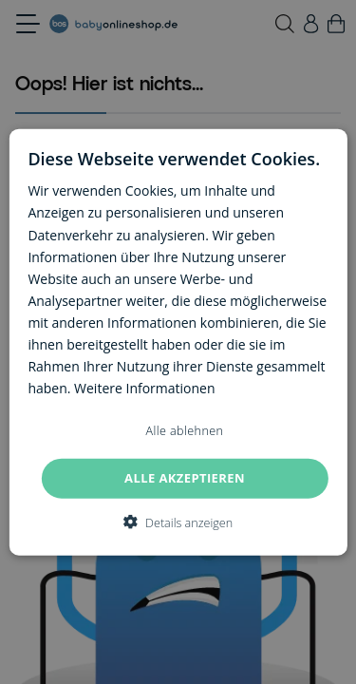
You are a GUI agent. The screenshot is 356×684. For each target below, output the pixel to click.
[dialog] (178, 342)
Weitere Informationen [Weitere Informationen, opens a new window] (144, 388)
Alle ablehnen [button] (185, 431)
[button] (178, 521)
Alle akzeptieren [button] (184, 477)
